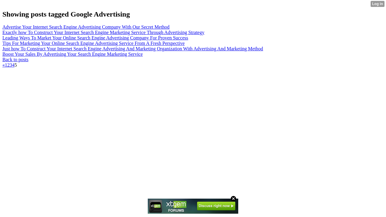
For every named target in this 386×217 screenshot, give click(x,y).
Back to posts (15, 59)
